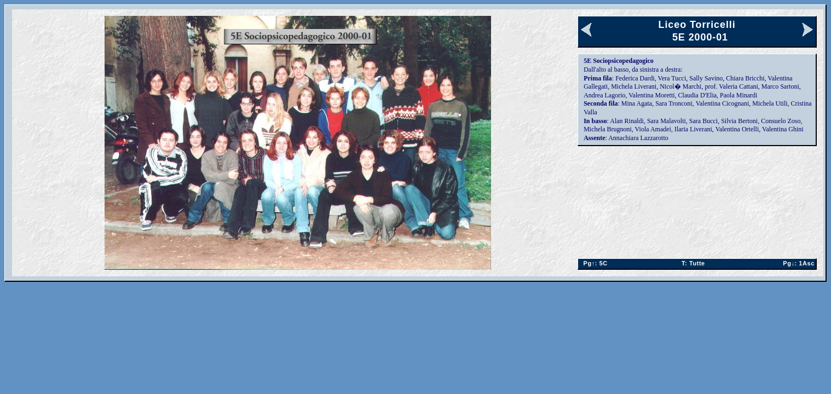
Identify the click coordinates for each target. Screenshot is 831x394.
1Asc (797, 263)
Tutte (693, 263)
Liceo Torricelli (697, 24)
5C (593, 263)
